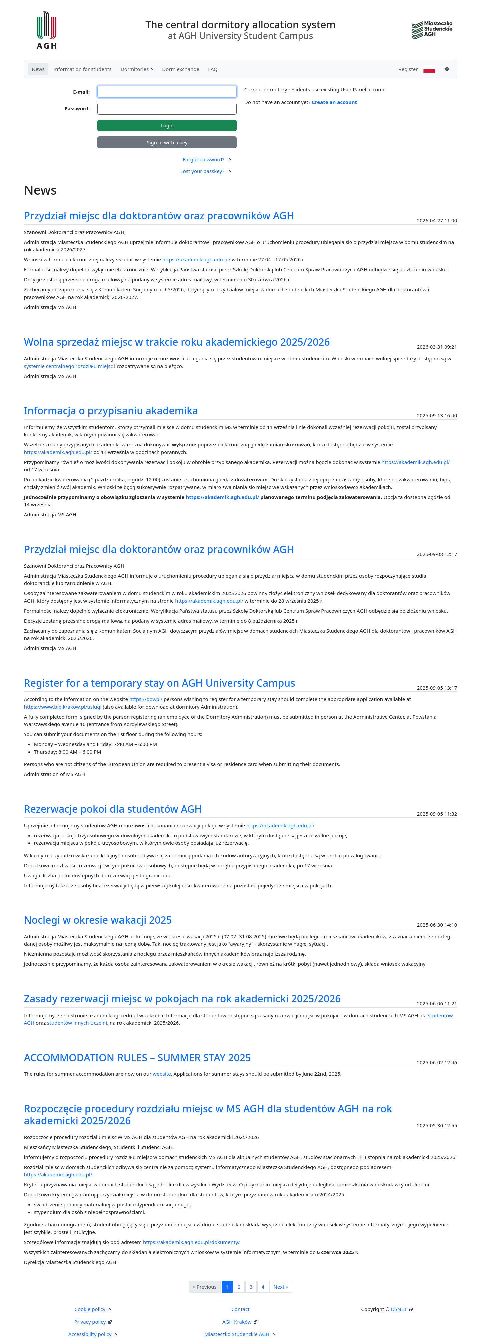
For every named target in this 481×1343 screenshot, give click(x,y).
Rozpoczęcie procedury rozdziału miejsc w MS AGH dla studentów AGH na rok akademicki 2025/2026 (208, 1114)
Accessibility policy (90, 1334)
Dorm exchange (180, 69)
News (38, 69)
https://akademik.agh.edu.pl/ (196, 259)
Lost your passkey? (205, 171)
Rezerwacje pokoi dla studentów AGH (113, 809)
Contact (240, 1309)
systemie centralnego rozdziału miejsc (68, 366)
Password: (77, 108)
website (162, 1073)
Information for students (82, 69)
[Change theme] (447, 69)
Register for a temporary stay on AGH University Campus (159, 683)
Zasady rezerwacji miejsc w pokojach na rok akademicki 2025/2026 (182, 998)
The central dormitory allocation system (240, 29)
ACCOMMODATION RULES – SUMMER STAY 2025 (137, 1057)
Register (408, 69)
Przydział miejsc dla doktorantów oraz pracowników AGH (159, 215)
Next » (280, 1286)
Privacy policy (90, 1321)
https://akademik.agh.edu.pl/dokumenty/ (191, 1242)
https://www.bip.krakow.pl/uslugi (63, 706)
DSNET (399, 1309)
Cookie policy (90, 1309)
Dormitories (137, 69)
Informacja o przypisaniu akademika (111, 410)
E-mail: (81, 91)
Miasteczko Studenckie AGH (237, 1334)
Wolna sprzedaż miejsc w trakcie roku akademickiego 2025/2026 (177, 342)
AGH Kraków (237, 1321)
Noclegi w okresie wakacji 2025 (98, 920)
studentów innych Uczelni (77, 1022)
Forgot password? (207, 159)
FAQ (213, 69)
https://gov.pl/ (145, 699)
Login (167, 125)
